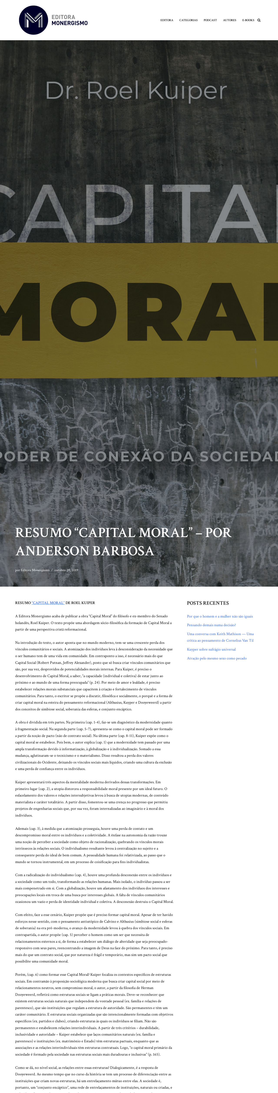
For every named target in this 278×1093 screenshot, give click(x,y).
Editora (167, 20)
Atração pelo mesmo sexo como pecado (217, 658)
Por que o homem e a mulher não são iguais (220, 616)
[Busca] (259, 20)
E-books (248, 20)
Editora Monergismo (35, 570)
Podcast (210, 20)
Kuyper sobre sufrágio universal (211, 649)
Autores (229, 20)
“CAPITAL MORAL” (48, 602)
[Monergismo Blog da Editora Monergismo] (53, 20)
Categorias (188, 20)
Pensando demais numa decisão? (211, 625)
